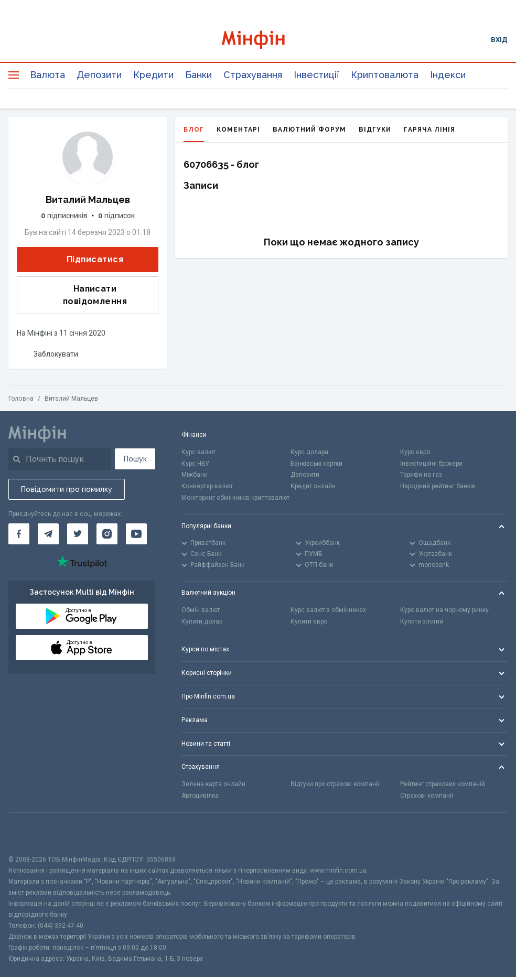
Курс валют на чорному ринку (444, 610)
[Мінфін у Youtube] (136, 533)
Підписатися (86, 260)
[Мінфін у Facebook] (18, 533)
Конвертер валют (207, 486)
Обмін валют (200, 610)
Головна (21, 398)
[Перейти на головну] (258, 39)
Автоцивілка (200, 795)
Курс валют (198, 452)
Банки (198, 74)
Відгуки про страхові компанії (335, 784)
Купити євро (309, 621)
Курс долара (309, 452)
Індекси (448, 74)
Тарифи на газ (421, 474)
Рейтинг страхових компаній (442, 784)
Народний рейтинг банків (438, 486)
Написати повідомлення (75, 295)
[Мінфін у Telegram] (48, 533)
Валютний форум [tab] (309, 129)
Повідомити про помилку (66, 489)
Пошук (135, 459)
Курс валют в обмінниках (328, 610)
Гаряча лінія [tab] (429, 129)
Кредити (153, 74)
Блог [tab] (194, 134)
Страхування (252, 74)
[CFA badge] (31, 833)
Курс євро (415, 452)
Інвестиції (316, 74)
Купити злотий (421, 621)
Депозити (99, 74)
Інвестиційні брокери (431, 463)
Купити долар (201, 621)
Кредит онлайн (313, 486)
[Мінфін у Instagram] (106, 533)
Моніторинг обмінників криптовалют (235, 497)
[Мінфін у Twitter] (77, 533)
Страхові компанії (426, 795)
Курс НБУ (195, 463)
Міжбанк (194, 474)
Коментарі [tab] (238, 129)
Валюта (47, 74)
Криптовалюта (384, 74)
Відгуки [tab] (375, 129)
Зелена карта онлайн (213, 784)
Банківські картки (316, 463)
